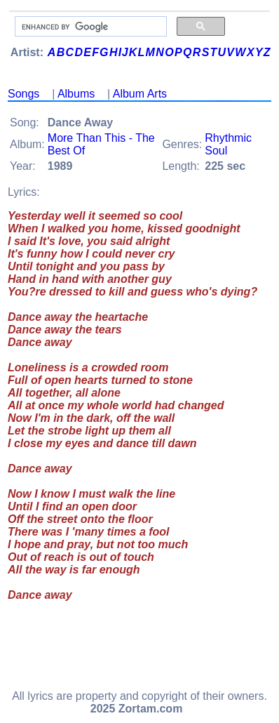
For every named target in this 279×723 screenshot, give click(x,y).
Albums (76, 94)
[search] (89, 26)
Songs (23, 94)
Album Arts (140, 94)
